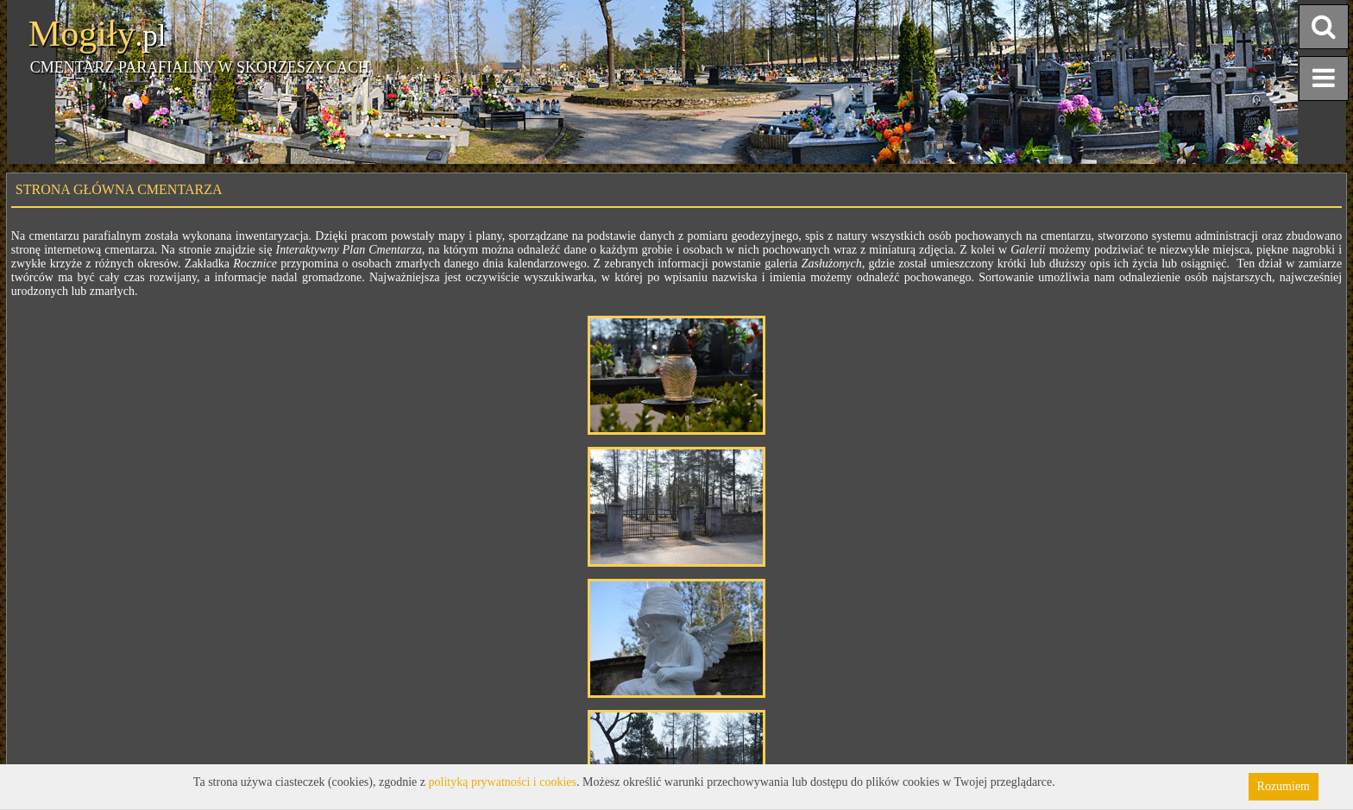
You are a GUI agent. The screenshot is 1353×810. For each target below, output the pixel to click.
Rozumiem (1283, 786)
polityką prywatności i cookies (502, 781)
